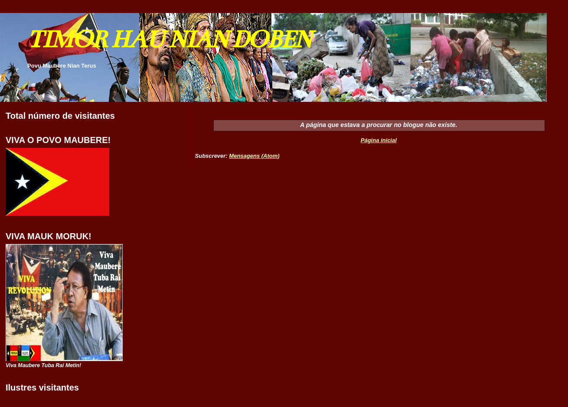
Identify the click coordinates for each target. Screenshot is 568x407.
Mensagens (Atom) (254, 156)
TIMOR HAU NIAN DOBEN (169, 39)
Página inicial (379, 140)
